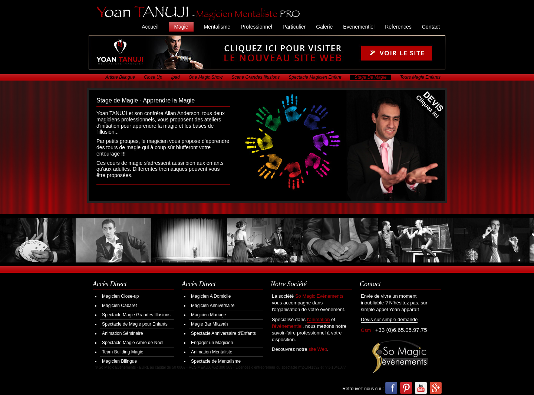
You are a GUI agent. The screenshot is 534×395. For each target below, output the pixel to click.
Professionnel (256, 27)
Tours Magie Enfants (420, 77)
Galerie (324, 27)
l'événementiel (287, 326)
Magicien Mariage (208, 314)
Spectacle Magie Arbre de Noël (132, 342)
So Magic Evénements (319, 296)
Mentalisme (217, 27)
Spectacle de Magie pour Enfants (135, 324)
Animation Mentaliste (211, 352)
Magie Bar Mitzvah (209, 324)
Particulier (294, 27)
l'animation (318, 319)
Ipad (175, 77)
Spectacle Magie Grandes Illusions (136, 314)
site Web (318, 349)
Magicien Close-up (120, 296)
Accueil (150, 27)
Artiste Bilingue (120, 77)
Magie (181, 27)
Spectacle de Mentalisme (216, 361)
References (398, 27)
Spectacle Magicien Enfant (315, 77)
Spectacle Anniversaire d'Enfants (223, 333)
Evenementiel (359, 27)
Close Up (153, 77)
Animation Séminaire (122, 333)
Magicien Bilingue (119, 361)
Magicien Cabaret (119, 305)
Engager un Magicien (212, 342)
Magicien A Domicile (211, 296)
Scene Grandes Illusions (255, 77)
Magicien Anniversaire (212, 305)
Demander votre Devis (424, 110)
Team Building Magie (122, 352)
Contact (431, 27)
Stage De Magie (370, 77)
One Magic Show (205, 77)
